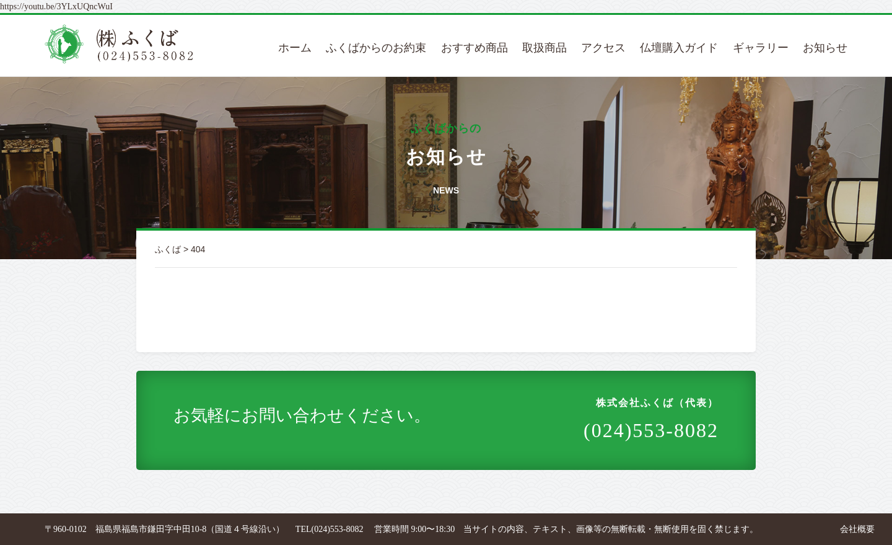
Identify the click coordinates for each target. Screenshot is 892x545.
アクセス (603, 48)
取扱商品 (544, 48)
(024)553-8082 (651, 418)
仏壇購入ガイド (679, 48)
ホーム (295, 48)
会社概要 (857, 529)
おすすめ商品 (474, 48)
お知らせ (825, 48)
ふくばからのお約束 (376, 48)
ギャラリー (761, 48)
